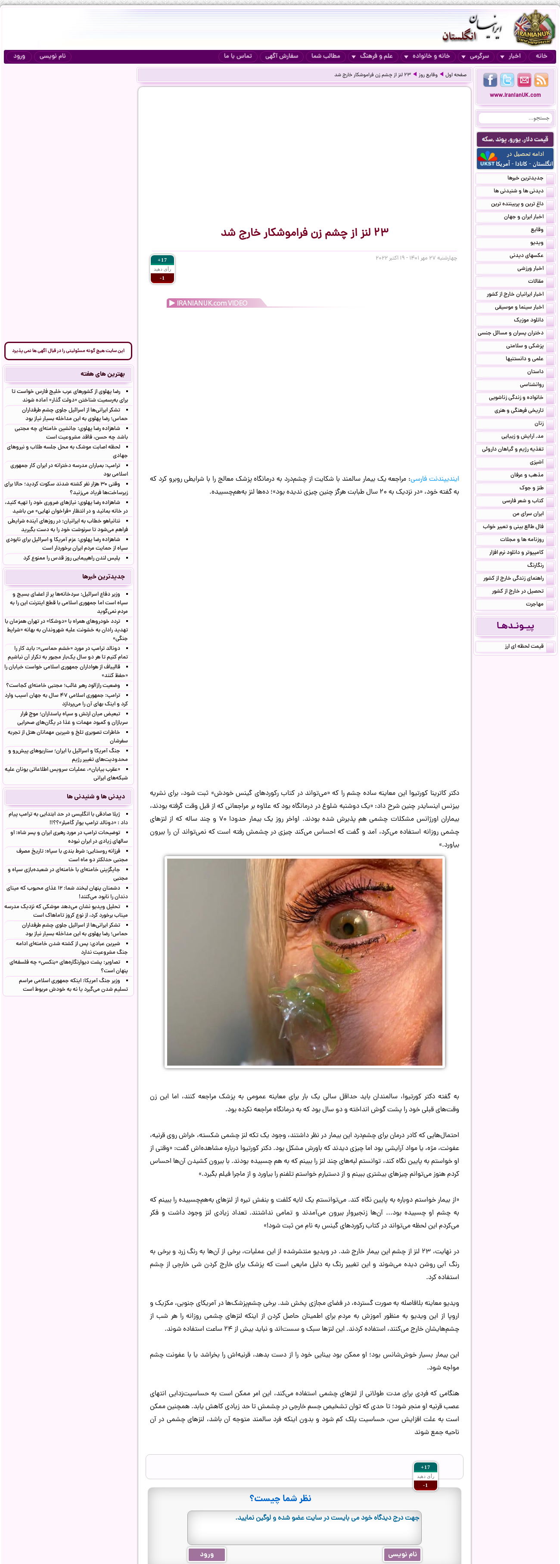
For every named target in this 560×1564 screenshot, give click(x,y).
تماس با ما (238, 57)
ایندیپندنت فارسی (435, 479)
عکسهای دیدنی (532, 256)
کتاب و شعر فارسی (528, 502)
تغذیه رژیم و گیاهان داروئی (518, 450)
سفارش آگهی (281, 57)
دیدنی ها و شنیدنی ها (524, 192)
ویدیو (542, 243)
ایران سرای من (533, 514)
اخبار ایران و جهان (529, 218)
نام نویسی (53, 57)
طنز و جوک (537, 489)
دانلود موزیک (534, 321)
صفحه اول (456, 75)
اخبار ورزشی (535, 269)
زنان (544, 424)
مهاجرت (540, 605)
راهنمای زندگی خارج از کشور (518, 579)
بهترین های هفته (103, 374)
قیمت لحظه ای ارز (529, 647)
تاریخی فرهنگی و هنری (524, 411)
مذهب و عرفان (532, 476)
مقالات (541, 282)
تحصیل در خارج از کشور (523, 592)
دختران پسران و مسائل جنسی (516, 334)
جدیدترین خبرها (530, 179)
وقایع (542, 230)
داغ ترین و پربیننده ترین (522, 205)
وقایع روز (428, 75)
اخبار (510, 57)
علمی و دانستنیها (530, 360)
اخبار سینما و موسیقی (524, 308)
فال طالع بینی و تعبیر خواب (518, 527)
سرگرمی (475, 57)
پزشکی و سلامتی (530, 347)
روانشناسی (537, 385)
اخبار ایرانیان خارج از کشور (520, 295)
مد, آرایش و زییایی (527, 437)
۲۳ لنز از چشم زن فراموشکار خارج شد (372, 75)
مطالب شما (325, 57)
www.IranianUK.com (515, 96)
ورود (19, 57)
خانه (542, 57)
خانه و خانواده (427, 57)
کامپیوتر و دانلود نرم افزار (521, 553)
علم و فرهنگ (372, 57)
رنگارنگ (540, 566)
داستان (540, 372)
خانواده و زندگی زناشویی (521, 398)
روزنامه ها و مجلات (527, 540)
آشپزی (542, 463)
